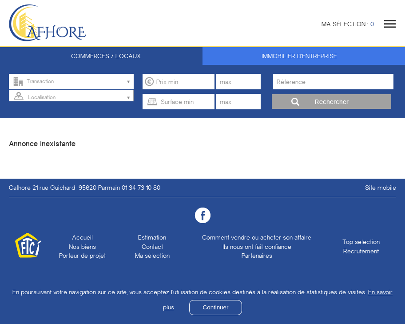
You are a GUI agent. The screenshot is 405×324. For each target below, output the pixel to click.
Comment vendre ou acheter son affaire (256, 237)
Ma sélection (152, 255)
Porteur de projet (82, 255)
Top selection (361, 241)
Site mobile (380, 187)
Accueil (82, 237)
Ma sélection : (348, 24)
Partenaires (257, 255)
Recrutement (361, 251)
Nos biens (82, 246)
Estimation (152, 237)
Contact (152, 246)
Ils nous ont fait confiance (256, 246)
